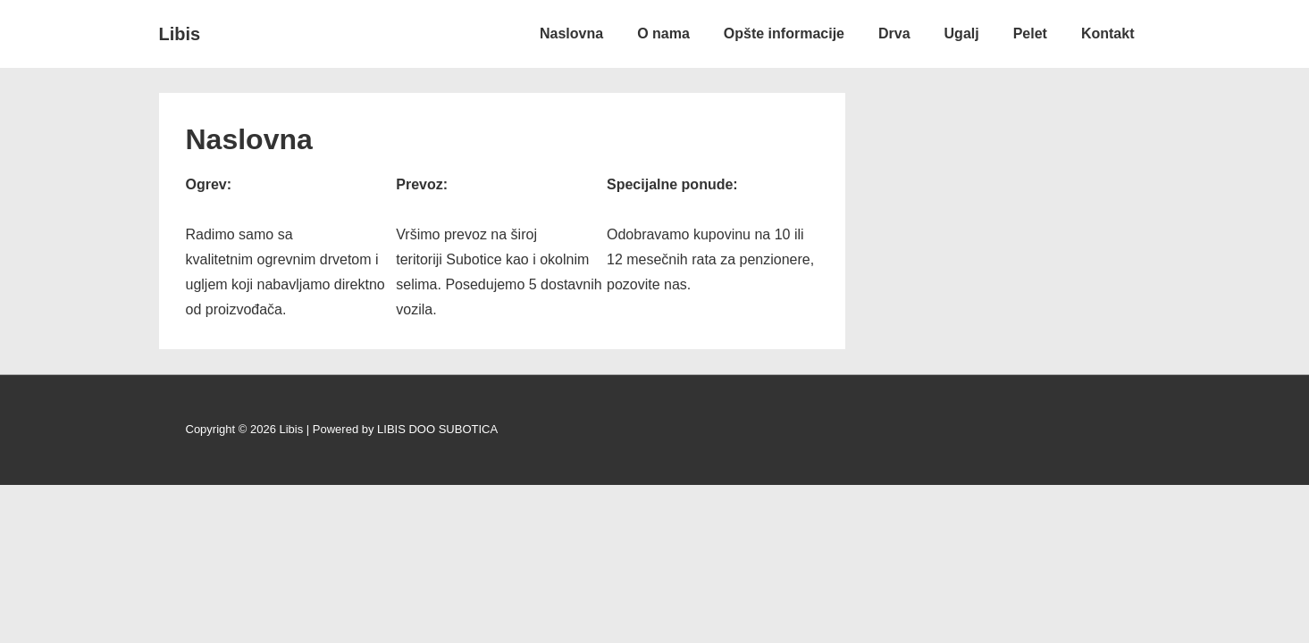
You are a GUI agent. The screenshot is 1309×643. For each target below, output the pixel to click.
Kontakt (1108, 33)
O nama (663, 33)
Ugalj (961, 33)
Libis (180, 34)
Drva (894, 33)
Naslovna (571, 33)
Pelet (1030, 33)
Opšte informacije (784, 33)
